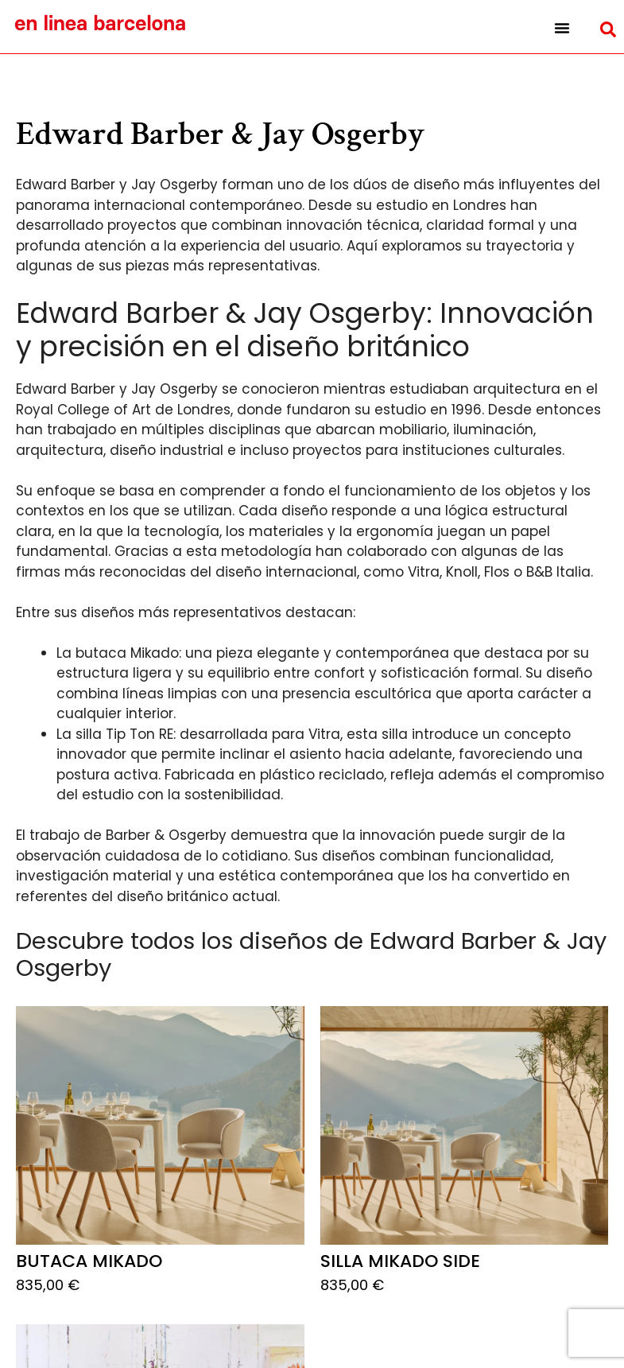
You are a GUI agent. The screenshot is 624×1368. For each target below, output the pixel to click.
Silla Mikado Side (400, 1261)
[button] (561, 28)
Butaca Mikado (89, 1261)
